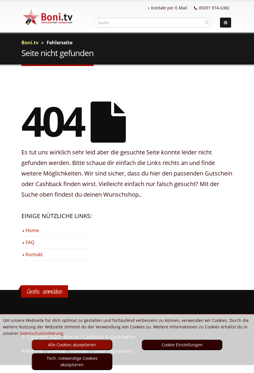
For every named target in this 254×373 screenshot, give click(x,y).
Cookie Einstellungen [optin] (182, 344)
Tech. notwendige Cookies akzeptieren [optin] (72, 361)
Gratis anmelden (44, 291)
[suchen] (206, 22)
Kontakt (34, 254)
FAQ (30, 242)
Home (32, 230)
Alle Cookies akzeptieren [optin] (72, 344)
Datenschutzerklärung (41, 333)
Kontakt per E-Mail (167, 8)
